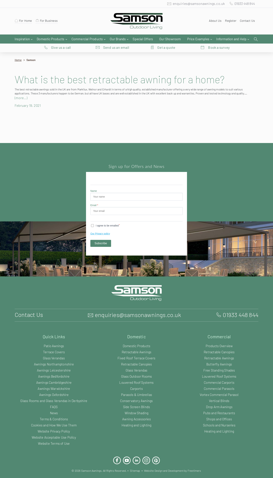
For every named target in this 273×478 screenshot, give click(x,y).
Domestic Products (136, 339)
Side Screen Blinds (136, 400)
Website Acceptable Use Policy (54, 430)
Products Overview (219, 339)
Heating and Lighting (136, 418)
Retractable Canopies (136, 357)
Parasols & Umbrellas (136, 388)
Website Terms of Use (53, 436)
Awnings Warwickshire (54, 381)
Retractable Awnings (136, 345)
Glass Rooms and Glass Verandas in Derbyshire (54, 394)
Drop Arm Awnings (219, 400)
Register (230, 21)
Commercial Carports (219, 375)
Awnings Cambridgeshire (54, 375)
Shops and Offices (219, 412)
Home (18, 53)
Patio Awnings (54, 339)
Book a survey (219, 39)
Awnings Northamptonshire (54, 357)
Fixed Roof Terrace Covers (136, 351)
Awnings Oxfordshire (53, 388)
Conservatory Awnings (136, 394)
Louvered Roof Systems (137, 375)
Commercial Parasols (219, 381)
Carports (136, 381)
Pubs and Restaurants (219, 406)
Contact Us (247, 21)
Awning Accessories (136, 412)
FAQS (53, 400)
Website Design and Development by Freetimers (175, 463)
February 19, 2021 (29, 98)
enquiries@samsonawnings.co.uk (195, 4)
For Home (26, 21)
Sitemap (135, 463)
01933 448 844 (243, 4)
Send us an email (116, 39)
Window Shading (136, 406)
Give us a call (61, 39)
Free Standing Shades (219, 363)
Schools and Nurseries (219, 418)
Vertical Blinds (219, 394)
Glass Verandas (54, 351)
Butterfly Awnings (219, 357)
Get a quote (166, 39)
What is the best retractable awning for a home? (125, 72)
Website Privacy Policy (54, 424)
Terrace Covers (53, 345)
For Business (50, 21)
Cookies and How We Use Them (53, 418)
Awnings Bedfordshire (53, 369)
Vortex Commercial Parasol (219, 388)
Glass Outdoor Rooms (136, 369)
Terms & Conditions (53, 412)
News (54, 406)
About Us (213, 21)
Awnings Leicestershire (54, 363)
